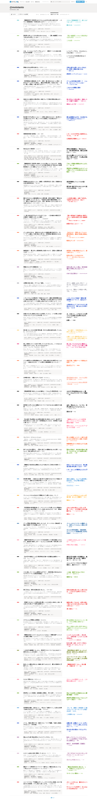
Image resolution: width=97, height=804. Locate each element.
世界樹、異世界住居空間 (29, 159)
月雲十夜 (44, 525)
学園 (42, 293)
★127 (25, 657)
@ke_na (71, 445)
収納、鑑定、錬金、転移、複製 (30, 158)
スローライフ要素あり (28, 262)
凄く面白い (70, 609)
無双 (31, 614)
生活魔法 (45, 567)
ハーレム (32, 309)
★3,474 (25, 774)
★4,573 (25, 172)
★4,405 (25, 28)
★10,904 (26, 91)
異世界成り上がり (27, 660)
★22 (25, 686)
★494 (25, 155)
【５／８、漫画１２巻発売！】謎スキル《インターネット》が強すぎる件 (77, 709)
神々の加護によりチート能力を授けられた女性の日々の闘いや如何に (77, 439)
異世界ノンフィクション (74, 74)
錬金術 (25, 534)
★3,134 (25, 412)
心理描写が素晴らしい (73, 138)
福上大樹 (73, 307)
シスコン (26, 433)
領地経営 (34, 95)
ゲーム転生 (57, 355)
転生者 (43, 762)
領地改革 (26, 644)
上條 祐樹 (40, 134)
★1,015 (25, 44)
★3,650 (25, 627)
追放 (38, 111)
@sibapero (77, 629)
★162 (25, 384)
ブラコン (31, 433)
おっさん (26, 355)
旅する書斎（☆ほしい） (40, 203)
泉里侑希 (34, 422)
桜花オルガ (38, 679)
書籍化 (30, 431)
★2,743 (25, 501)
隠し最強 (56, 261)
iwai (41, 267)
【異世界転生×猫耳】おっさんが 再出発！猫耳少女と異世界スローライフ (77, 652)
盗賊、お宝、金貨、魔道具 (55, 159)
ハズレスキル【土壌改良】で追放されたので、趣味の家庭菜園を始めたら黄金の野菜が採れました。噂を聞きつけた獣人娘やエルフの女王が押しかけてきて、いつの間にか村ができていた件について (42, 299)
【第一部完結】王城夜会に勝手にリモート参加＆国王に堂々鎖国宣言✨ (77, 217)
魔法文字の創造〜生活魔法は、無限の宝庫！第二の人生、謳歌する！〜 (77, 558)
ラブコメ (26, 356)
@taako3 (76, 158)
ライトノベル (37, 762)
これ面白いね (71, 714)
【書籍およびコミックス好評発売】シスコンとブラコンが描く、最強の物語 (77, 421)
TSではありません (33, 749)
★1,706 (25, 473)
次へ (52, 797)
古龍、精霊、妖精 (44, 157)
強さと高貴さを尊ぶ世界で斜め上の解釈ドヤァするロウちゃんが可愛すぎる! (77, 628)
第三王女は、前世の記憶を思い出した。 (34, 589)
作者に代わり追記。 (73, 545)
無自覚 (51, 474)
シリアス (48, 387)
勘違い (43, 355)
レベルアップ (37, 62)
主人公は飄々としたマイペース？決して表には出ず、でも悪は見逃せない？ (77, 157)
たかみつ (38, 149)
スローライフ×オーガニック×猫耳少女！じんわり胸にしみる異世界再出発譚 (77, 658)
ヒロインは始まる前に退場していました (34, 753)
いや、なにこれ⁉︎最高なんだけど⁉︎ (77, 469)
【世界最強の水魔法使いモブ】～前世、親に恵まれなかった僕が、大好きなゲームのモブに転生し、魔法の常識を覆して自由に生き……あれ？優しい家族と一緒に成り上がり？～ (42, 82)
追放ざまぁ (32, 261)
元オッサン (43, 46)
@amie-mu (83, 544)
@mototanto (17, 7)
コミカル (40, 567)
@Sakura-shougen (36, 437)
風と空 (56, 495)
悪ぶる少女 (26, 325)
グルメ (32, 338)
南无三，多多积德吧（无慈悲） (76, 743)
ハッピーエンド (27, 177)
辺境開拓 (38, 261)
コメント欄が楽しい (34, 502)
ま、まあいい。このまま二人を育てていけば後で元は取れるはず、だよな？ (77, 315)
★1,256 (25, 398)
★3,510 (25, 715)
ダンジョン (31, 62)
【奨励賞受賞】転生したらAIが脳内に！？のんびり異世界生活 (40, 391)
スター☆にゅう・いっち (77, 533)
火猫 (69, 731)
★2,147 (25, 532)
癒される (69, 25)
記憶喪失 (32, 46)
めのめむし (47, 377)
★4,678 (25, 190)
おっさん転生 (44, 658)
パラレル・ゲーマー (31, 406)
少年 (35, 293)
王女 (25, 598)
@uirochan (75, 291)
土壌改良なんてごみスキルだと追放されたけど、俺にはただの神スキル (77, 306)
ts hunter (70, 745)
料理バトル (50, 658)
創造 (25, 293)
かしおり (30, 252)
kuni (24, 364)
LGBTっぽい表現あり (28, 278)
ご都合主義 (26, 503)
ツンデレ (44, 324)
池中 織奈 (49, 589)
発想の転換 (54, 519)
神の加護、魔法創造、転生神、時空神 (32, 157)
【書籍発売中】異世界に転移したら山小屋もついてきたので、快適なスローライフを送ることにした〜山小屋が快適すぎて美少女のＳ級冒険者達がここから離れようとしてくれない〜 (42, 165)
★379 (25, 790)
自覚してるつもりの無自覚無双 (30, 228)
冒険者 (25, 519)
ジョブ (43, 76)
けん (75, 411)
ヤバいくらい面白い (73, 773)
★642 (25, 322)
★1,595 (25, 744)
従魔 (39, 293)
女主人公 (48, 46)
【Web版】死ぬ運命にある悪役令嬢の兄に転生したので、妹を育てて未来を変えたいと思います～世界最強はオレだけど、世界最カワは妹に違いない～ (42, 421)
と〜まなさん (71, 258)
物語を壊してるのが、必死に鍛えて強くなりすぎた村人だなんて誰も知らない (77, 604)
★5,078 (25, 274)
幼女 (31, 387)
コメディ (43, 62)
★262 (25, 671)
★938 (25, 517)
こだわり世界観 (54, 793)
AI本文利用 (26, 211)
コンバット (26, 437)
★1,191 (25, 352)
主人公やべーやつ (56, 747)
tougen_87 (42, 652)
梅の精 (38, 183)
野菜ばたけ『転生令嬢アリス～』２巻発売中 (35, 218)
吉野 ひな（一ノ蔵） (29, 558)
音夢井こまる (43, 67)
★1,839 (25, 290)
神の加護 (36, 445)
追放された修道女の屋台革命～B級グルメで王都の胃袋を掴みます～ (42, 99)
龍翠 (43, 451)
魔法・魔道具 (50, 227)
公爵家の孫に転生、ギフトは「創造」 (34, 283)
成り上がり (43, 31)
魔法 (40, 144)
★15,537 (26, 428)
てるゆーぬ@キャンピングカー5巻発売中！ (37, 235)
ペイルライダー (81, 104)
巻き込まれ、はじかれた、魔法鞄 (42, 159)
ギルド (49, 567)
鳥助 (31, 666)
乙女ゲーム (42, 644)
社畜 (52, 309)
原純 (52, 737)
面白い (69, 500)
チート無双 (44, 584)
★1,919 (25, 731)
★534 (25, 59)
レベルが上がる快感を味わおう (76, 56)
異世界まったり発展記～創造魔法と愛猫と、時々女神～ (38, 693)
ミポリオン (49, 604)
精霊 (35, 644)
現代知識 (50, 144)
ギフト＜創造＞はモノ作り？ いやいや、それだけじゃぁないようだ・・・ (77, 284)
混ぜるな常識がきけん (73, 760)
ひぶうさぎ (82, 788)
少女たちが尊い (27, 675)
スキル (38, 31)
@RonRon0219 (71, 57)
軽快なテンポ (71, 240)
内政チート (36, 373)
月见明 (74, 320)
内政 (51, 129)
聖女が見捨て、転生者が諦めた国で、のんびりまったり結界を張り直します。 (77, 451)
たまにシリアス (50, 62)
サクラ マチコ (51, 753)
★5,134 (25, 370)
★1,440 (25, 596)
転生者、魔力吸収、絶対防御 (44, 158)
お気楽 (38, 193)
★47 (25, 700)
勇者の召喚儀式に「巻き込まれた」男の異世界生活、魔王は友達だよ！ (77, 150)
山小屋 (55, 176)
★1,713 (25, 74)
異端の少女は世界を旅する (30, 67)
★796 (25, 308)
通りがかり (85, 138)
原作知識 (30, 534)
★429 (25, 458)
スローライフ (27, 176)
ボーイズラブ (52, 431)
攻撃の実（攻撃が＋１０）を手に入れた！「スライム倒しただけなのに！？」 (77, 724)
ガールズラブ (38, 324)
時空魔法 (30, 519)
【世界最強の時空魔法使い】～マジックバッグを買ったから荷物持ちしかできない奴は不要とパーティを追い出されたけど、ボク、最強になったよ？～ (42, 509)
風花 (69, 646)
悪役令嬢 (31, 355)
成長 (56, 76)
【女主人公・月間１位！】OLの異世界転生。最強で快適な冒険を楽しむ (77, 234)
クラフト (31, 491)
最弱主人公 (26, 585)
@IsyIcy (78, 427)
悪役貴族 (26, 373)
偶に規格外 (46, 193)
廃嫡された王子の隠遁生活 (30, 267)
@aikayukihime (77, 40)
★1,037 (25, 140)
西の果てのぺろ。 (28, 120)
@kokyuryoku (71, 89)
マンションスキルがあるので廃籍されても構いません (38, 495)
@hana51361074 (77, 25)
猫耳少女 (26, 658)
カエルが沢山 (57, 62)
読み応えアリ (71, 365)
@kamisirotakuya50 (83, 273)
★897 (25, 487)
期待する (69, 577)
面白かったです (71, 104)
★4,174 (25, 224)
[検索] (51, 2)
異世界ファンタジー (33, 28)
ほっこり (48, 31)
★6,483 (25, 580)
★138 (25, 643)
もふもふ (42, 111)
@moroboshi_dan (31, 331)
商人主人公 (56, 658)
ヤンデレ (49, 324)
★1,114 (25, 259)
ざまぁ (46, 111)
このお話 (69, 40)
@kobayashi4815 (80, 240)
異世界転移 (26, 46)
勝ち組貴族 (44, 630)
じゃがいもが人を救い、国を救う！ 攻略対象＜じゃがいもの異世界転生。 (77, 636)
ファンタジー (33, 31)
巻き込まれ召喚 (55, 584)
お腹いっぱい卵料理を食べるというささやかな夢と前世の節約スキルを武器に (77, 338)
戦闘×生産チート (50, 261)
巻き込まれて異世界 (29, 149)
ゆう (82, 223)
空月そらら (29, 543)
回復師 (25, 193)
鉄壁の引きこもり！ (73, 223)
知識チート (56, 111)
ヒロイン (48, 644)
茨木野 (25, 466)
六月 (83, 759)
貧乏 (38, 644)
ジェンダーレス (53, 277)
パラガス (73, 171)
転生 (25, 400)
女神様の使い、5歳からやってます (33, 377)
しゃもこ (70, 471)
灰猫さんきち (28, 101)
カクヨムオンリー (36, 76)
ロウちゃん (26, 630)
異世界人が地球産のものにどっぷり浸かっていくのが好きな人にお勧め (77, 170)
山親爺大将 (52, 783)
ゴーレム (26, 535)
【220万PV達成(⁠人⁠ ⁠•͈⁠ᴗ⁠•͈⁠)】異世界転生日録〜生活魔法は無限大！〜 (41, 556)
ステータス (52, 76)
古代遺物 (57, 567)
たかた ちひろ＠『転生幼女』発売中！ (34, 347)
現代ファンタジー (32, 412)
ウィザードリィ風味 (28, 63)
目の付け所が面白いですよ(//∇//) (77, 729)
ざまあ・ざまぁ (37, 355)
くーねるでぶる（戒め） (54, 84)
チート (47, 129)
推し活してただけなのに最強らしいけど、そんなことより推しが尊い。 (77, 345)
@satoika (43, 620)
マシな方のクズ (52, 777)
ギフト (28, 293)
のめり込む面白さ (72, 273)
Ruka (59, 301)
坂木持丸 (45, 709)
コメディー (49, 702)
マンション (32, 503)
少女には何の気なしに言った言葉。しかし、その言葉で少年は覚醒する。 (77, 509)
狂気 (35, 63)
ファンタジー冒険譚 (37, 660)
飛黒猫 (78, 365)
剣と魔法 (51, 246)
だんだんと (70, 485)
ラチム (40, 724)
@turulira (77, 485)
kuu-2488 (84, 564)
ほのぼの (53, 31)
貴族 (25, 552)
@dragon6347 (79, 714)
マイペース (46, 277)
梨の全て (45, 315)
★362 (25, 210)
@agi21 (79, 188)
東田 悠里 (52, 167)
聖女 (31, 688)
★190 (25, 337)
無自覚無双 (44, 614)
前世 (28, 598)
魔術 (31, 598)
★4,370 (25, 548)
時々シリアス (58, 762)
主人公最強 (26, 227)
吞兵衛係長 (59, 693)
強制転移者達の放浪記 (29, 134)
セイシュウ (78, 660)
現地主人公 (35, 519)
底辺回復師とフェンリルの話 (76, 181)
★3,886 (25, 242)
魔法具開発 (34, 567)
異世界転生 (26, 31)
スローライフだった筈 (48, 502)
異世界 (25, 76)
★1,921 (25, 127)
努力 (40, 614)
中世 (53, 400)
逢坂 (60, 391)
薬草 (31, 630)
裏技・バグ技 (36, 717)
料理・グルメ (33, 111)
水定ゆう (80, 699)
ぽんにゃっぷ (52, 480)
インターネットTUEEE (28, 718)
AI (27, 400)
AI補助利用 (26, 112)
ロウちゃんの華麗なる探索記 (31, 620)
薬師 (29, 193)
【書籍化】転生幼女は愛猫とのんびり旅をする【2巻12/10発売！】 (42, 464)
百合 (34, 324)
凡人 (52, 614)
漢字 (53, 567)
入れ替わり (44, 598)
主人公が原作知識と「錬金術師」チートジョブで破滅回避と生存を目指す (77, 531)
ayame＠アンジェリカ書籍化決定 (42, 636)
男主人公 (38, 176)
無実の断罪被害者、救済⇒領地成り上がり (46, 228)
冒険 (60, 76)
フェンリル (33, 193)
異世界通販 (37, 46)
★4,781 (25, 565)
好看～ (69, 320)
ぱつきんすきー (52, 22)
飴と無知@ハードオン (47, 768)
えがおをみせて (38, 52)
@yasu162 (76, 384)
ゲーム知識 (46, 717)
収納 (32, 293)
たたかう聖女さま (28, 679)
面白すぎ (69, 411)
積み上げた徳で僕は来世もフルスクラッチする (36, 737)
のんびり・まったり (49, 176)
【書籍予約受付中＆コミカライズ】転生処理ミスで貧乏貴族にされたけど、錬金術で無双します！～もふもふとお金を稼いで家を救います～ (42, 541)
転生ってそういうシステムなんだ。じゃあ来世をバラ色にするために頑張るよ (77, 738)
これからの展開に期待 (73, 87)
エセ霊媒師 (55, 129)
